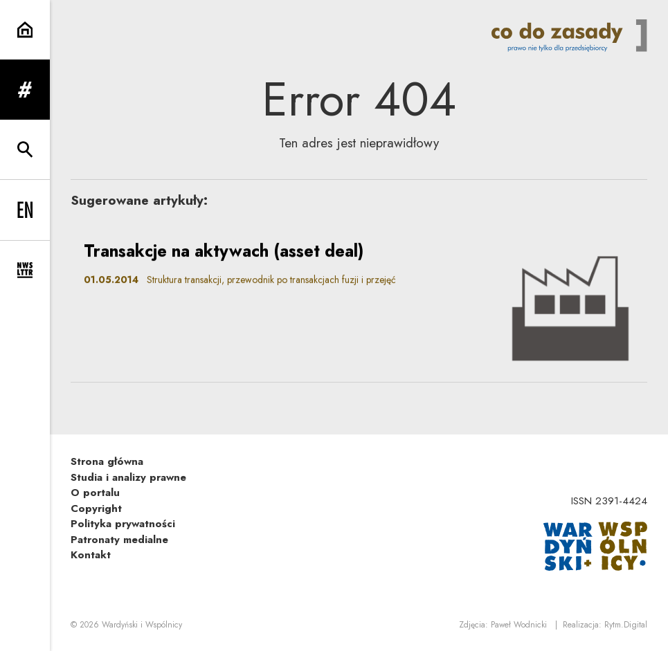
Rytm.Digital (625, 624)
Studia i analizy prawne (128, 477)
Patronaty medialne (119, 539)
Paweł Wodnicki (519, 624)
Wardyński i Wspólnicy (142, 624)
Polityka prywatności (123, 523)
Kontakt (91, 554)
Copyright (96, 508)
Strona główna (107, 461)
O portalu (95, 492)
